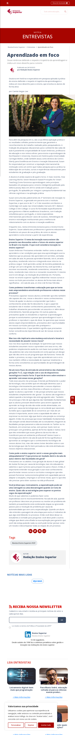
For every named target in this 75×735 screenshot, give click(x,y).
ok (62, 620)
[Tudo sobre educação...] (51, 12)
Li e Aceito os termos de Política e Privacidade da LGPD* (31, 626)
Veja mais (37, 581)
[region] (31, 716)
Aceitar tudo (46, 725)
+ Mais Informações (21, 697)
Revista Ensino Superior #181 (23, 543)
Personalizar (16, 725)
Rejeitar (31, 725)
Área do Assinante (60, 3)
